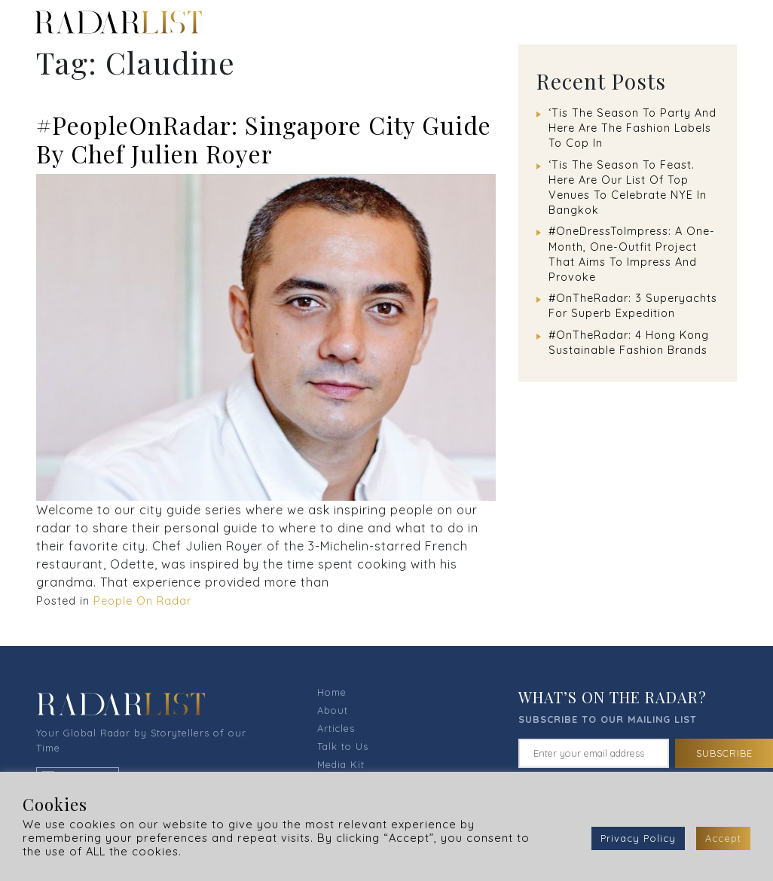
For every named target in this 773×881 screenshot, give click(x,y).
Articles (336, 728)
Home (332, 692)
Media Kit (341, 764)
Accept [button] (723, 838)
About (332, 710)
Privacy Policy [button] (638, 838)
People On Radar (142, 601)
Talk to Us (342, 746)
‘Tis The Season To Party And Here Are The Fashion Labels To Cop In (632, 128)
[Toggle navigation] (736, 22)
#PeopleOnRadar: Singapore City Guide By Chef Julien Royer (263, 138)
